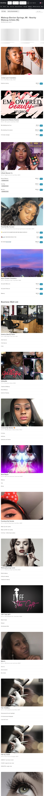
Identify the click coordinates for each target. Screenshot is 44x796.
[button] (10, 2)
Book (41, 83)
